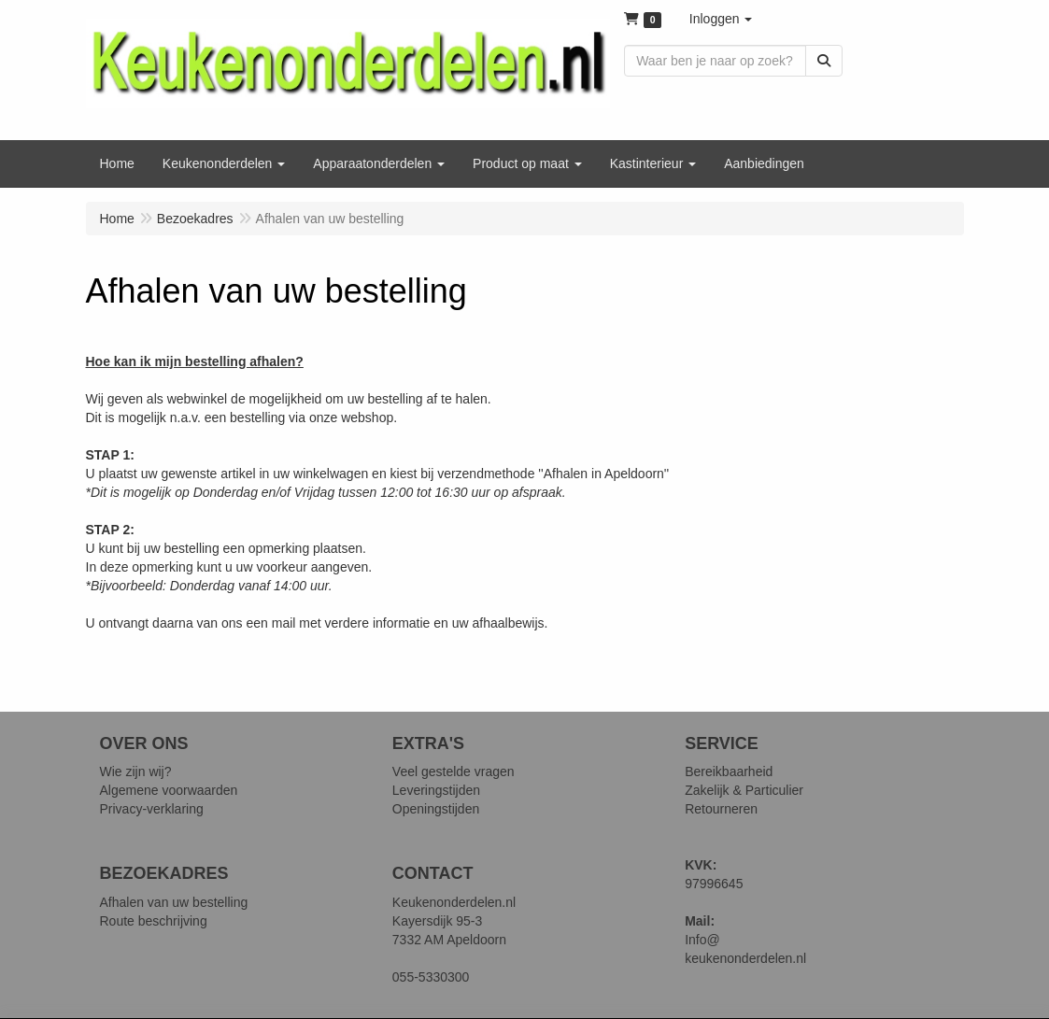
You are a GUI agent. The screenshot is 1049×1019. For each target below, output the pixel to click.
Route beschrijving (153, 920)
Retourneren (721, 808)
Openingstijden (435, 808)
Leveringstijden (436, 790)
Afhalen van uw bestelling (174, 902)
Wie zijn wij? (136, 771)
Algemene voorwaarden (169, 790)
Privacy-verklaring (152, 808)
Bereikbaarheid (729, 771)
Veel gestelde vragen (453, 771)
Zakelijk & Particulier (744, 790)
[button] (721, 18)
